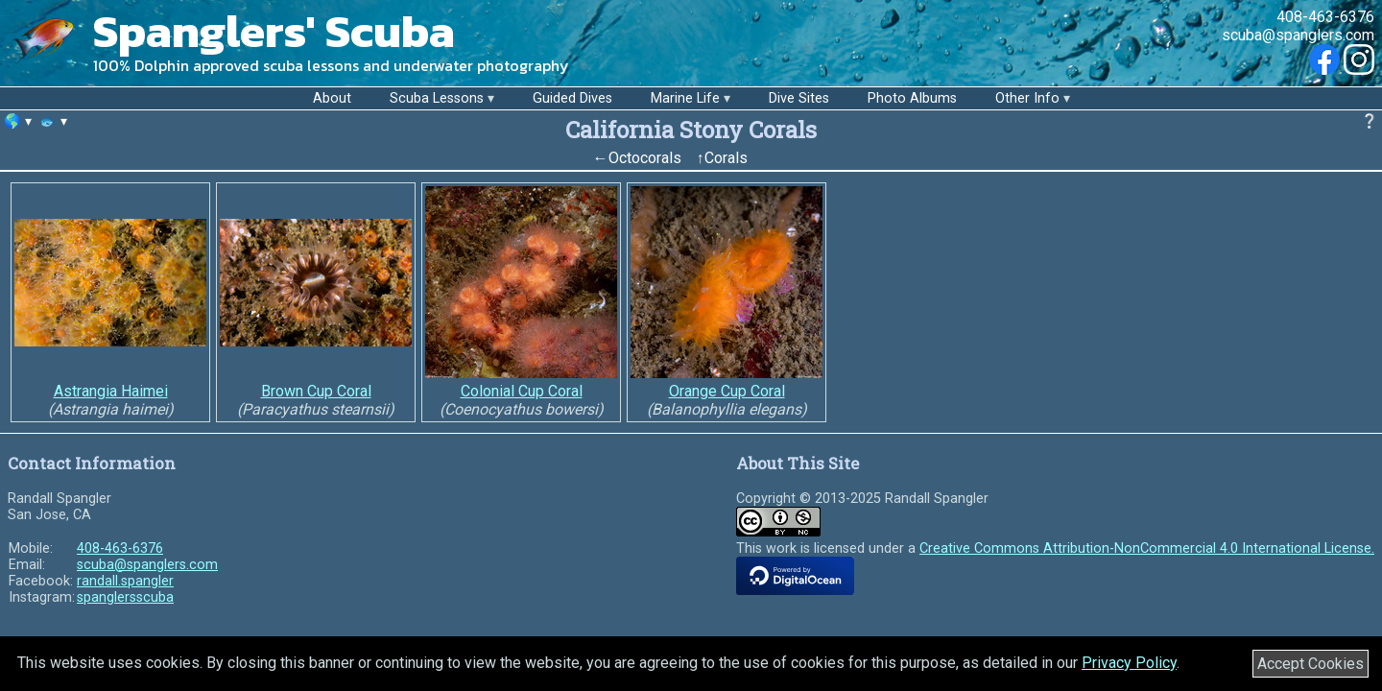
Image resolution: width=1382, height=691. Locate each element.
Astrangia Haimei (111, 391)
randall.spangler (125, 581)
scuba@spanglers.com (1298, 35)
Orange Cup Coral (727, 391)
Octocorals (644, 158)
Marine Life (685, 98)
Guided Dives (572, 98)
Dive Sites (799, 98)
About (332, 98)
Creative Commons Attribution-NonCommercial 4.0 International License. (1146, 548)
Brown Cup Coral (316, 391)
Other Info (1027, 98)
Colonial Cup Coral (522, 391)
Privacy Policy (1129, 663)
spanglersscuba (125, 597)
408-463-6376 (1325, 17)
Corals (726, 158)
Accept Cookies (1310, 664)
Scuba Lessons (437, 98)
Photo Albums (912, 98)
